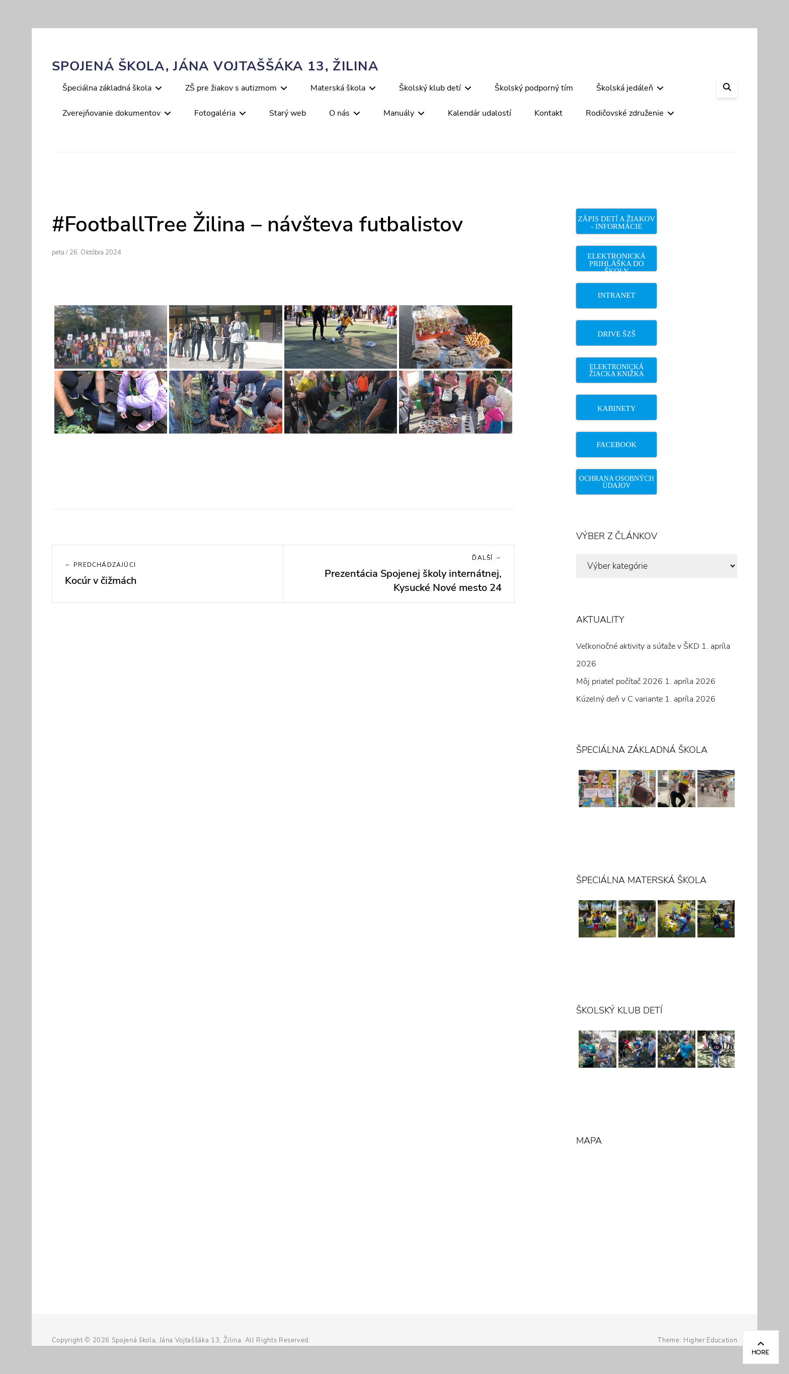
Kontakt (548, 113)
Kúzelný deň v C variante (619, 699)
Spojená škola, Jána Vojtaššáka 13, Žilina (215, 66)
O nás (339, 113)
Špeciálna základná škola (106, 88)
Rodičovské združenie (625, 113)
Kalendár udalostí (479, 113)
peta (58, 252)
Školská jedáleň (624, 88)
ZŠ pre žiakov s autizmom (231, 88)
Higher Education (710, 1340)
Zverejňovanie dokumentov (111, 113)
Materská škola (337, 88)
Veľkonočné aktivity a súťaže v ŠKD (637, 646)
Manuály (398, 113)
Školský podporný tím (534, 88)
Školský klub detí (430, 88)
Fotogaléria (214, 113)
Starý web (287, 113)
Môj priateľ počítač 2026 (619, 681)
